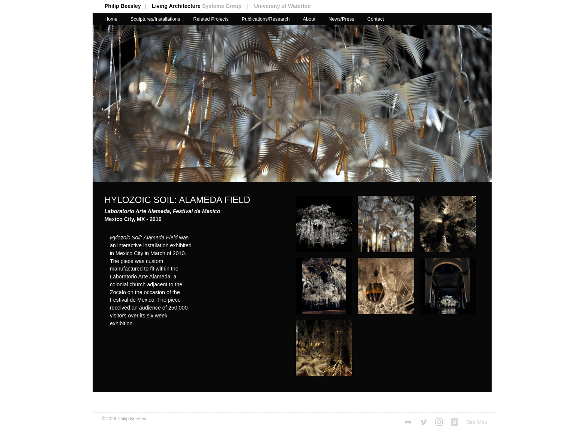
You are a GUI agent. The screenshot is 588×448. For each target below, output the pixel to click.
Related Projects (210, 19)
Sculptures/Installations (155, 19)
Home (111, 19)
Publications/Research (266, 19)
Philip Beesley (128, 6)
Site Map (477, 422)
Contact (375, 19)
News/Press (341, 19)
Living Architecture (202, 6)
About (309, 19)
